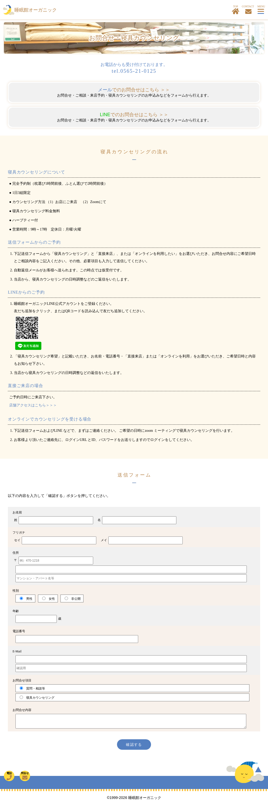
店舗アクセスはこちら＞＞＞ (33, 405)
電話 (9, 776)
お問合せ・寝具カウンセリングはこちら (248, 11)
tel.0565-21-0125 (134, 71)
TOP (235, 9)
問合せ (25, 776)
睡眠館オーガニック (35, 10)
